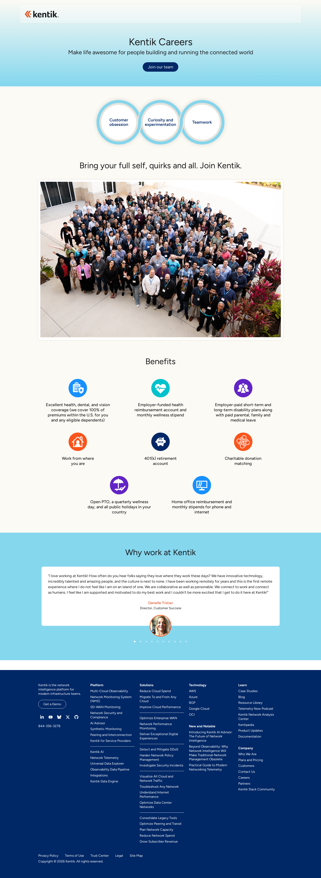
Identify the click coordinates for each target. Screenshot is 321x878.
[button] (135, 641)
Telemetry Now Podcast (255, 709)
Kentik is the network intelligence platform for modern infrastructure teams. (59, 689)
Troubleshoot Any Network (159, 787)
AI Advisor (97, 723)
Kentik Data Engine (104, 781)
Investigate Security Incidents (161, 765)
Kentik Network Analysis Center (256, 717)
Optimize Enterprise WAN (158, 718)
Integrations (99, 775)
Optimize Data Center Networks (156, 805)
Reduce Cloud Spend (155, 691)
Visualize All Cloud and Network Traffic (156, 778)
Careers (244, 778)
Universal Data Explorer (107, 763)
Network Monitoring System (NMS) (111, 699)
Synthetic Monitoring (105, 729)
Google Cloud (199, 709)
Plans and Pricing (250, 760)
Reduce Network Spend (157, 835)
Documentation (249, 736)
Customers (246, 766)
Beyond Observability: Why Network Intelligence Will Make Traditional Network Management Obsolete (208, 753)
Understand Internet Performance (154, 794)
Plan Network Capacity (156, 830)
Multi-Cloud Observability (109, 691)
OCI (192, 714)
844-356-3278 (49, 726)
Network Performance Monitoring (156, 726)
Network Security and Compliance (106, 715)
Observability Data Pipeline (109, 769)
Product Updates (250, 730)
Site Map (136, 856)
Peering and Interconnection (111, 735)
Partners (244, 783)
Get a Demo (52, 704)
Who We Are (247, 754)
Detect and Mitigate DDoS (159, 749)
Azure (193, 697)
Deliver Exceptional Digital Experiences (159, 736)
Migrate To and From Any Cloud (158, 699)
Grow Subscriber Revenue (159, 841)
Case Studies (248, 691)
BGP (192, 703)
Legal (119, 856)
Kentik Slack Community (256, 789)
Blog (241, 697)
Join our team (160, 66)
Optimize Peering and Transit (161, 824)
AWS (192, 691)
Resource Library (250, 703)
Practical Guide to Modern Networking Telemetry (208, 767)
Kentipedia (246, 725)
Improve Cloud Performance (160, 707)
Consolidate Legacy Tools (158, 818)
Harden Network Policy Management (156, 757)
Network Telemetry (104, 758)
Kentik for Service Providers (110, 741)
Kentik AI (97, 752)
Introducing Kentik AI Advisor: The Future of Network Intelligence (210, 736)
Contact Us (246, 772)
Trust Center (99, 856)
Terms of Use (74, 856)
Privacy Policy (48, 856)
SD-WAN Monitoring (105, 707)
